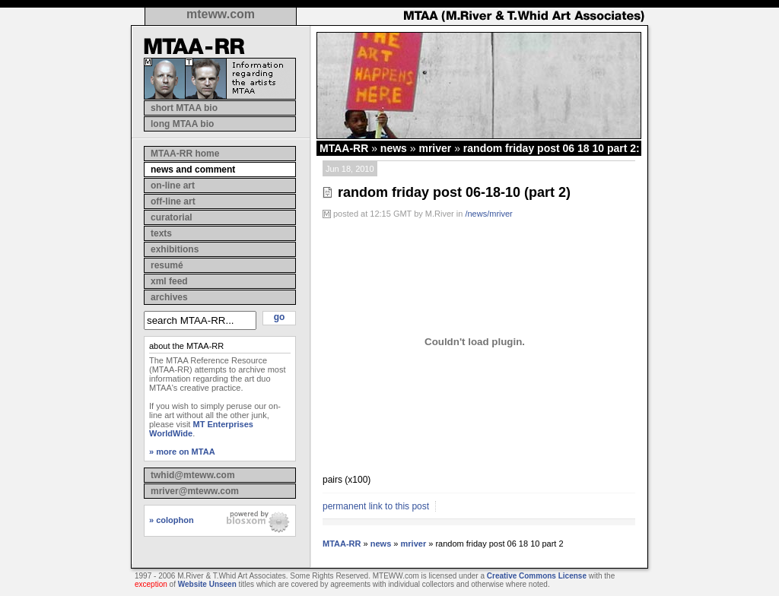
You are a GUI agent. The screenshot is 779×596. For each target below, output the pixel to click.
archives (169, 297)
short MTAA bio (184, 108)
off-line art (173, 201)
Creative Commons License (537, 576)
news (393, 148)
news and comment (193, 169)
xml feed (169, 281)
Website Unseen (207, 584)
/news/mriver (488, 213)
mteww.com (220, 14)
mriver (434, 148)
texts (161, 233)
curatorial (171, 217)
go (279, 317)
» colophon (171, 520)
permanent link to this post (376, 506)
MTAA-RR (344, 148)
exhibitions (175, 249)
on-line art (173, 185)
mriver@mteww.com (195, 491)
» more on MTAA (182, 451)
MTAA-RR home (185, 153)
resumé (167, 265)
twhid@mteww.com (193, 475)
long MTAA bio (182, 124)
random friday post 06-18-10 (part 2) (454, 192)
